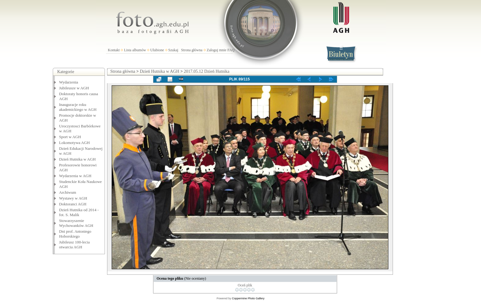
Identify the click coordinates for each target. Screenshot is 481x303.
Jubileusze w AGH (74, 88)
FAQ (230, 50)
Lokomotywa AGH (74, 142)
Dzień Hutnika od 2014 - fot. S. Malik (79, 212)
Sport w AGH (70, 136)
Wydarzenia (68, 82)
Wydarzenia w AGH (75, 175)
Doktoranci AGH (73, 204)
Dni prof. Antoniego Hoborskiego (75, 234)
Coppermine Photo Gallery (248, 298)
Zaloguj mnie (216, 50)
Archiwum (67, 192)
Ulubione (157, 50)
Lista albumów (135, 50)
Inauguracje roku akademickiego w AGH (78, 107)
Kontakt (114, 50)
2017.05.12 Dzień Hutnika (206, 71)
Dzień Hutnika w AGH (77, 159)
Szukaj (173, 50)
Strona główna (191, 50)
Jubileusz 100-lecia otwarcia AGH (74, 244)
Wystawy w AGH (73, 198)
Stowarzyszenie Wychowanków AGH (76, 223)
